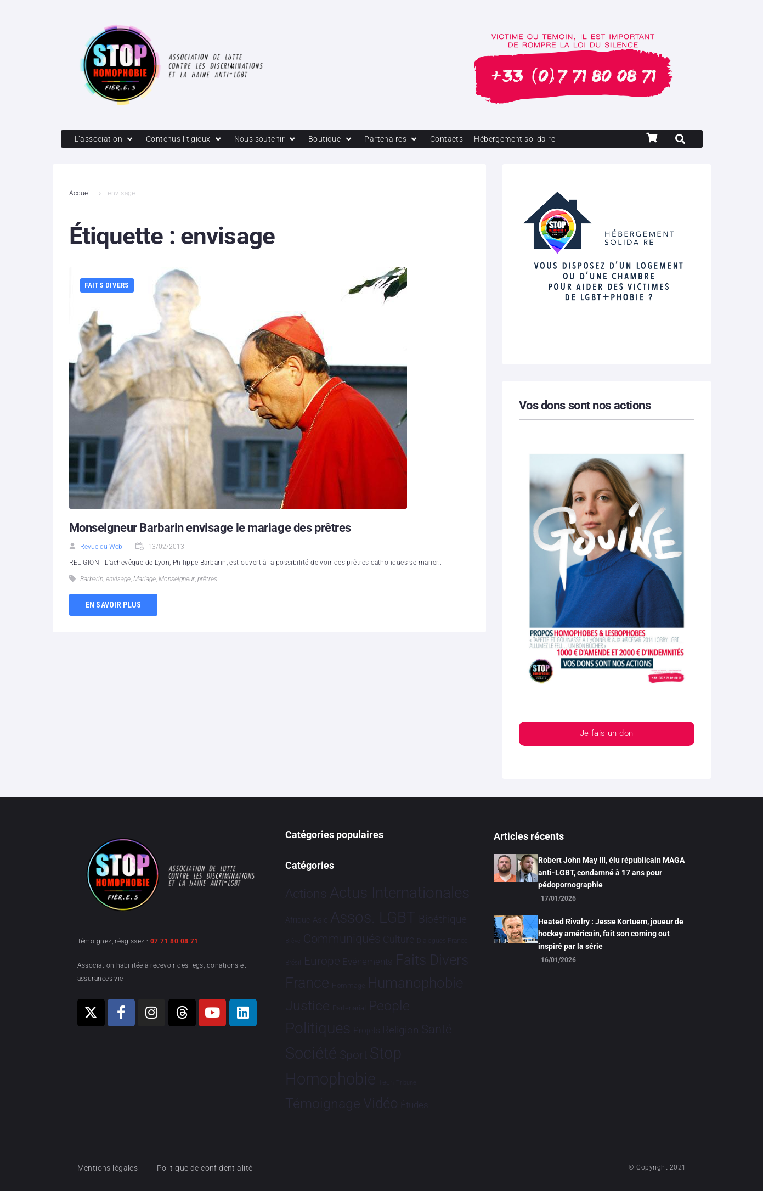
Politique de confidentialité (211, 1168)
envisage (118, 580)
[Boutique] (339, 139)
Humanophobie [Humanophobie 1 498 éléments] (415, 983)
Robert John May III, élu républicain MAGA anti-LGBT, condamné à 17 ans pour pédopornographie (611, 872)
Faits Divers (106, 286)
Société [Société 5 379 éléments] (311, 1053)
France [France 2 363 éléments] (307, 983)
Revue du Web (101, 548)
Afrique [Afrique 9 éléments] (297, 919)
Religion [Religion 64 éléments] (400, 1031)
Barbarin (91, 580)
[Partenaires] (402, 139)
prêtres (207, 580)
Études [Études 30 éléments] (414, 1104)
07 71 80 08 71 (174, 941)
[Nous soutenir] (272, 139)
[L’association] (106, 139)
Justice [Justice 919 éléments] (307, 1006)
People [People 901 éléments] (389, 1006)
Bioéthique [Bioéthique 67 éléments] (443, 919)
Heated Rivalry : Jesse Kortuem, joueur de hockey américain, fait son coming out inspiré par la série (610, 934)
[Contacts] (459, 139)
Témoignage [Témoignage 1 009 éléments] (322, 1103)
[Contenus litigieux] (188, 139)
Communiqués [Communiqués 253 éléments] (342, 939)
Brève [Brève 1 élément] (293, 941)
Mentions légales (109, 1168)
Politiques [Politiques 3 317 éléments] (318, 1029)
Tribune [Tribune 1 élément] (406, 1082)
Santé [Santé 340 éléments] (436, 1030)
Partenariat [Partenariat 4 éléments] (349, 1008)
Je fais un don (606, 735)
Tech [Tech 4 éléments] (386, 1082)
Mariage (144, 580)
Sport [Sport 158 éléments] (354, 1055)
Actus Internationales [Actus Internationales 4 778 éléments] (400, 893)
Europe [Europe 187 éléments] (322, 961)
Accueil (80, 194)
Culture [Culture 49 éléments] (398, 940)
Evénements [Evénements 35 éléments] (367, 961)
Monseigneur (177, 580)
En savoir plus (114, 605)
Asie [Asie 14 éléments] (320, 920)
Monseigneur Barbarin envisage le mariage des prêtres (210, 529)
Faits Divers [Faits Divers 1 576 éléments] (431, 960)
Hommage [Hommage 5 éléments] (348, 985)
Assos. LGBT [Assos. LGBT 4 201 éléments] (373, 917)
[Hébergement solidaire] (530, 139)
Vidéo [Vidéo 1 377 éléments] (380, 1103)
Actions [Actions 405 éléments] (306, 893)
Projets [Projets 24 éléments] (366, 1031)
